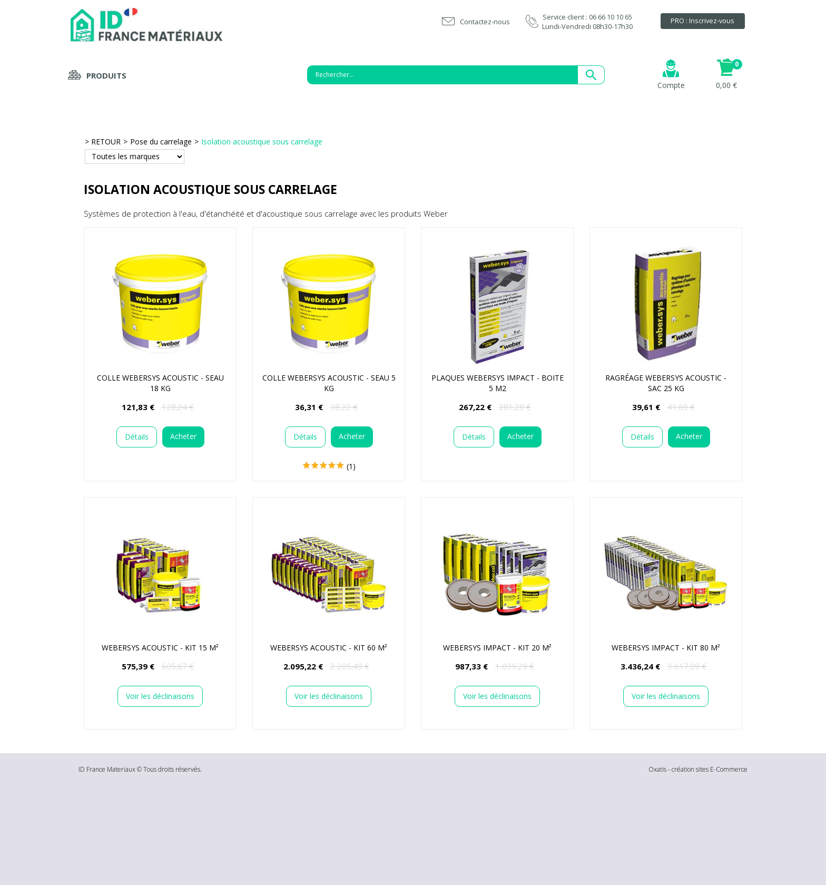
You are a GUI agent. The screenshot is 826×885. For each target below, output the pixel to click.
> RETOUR (103, 142)
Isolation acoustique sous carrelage (261, 142)
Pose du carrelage (161, 142)
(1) (351, 466)
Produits (106, 75)
